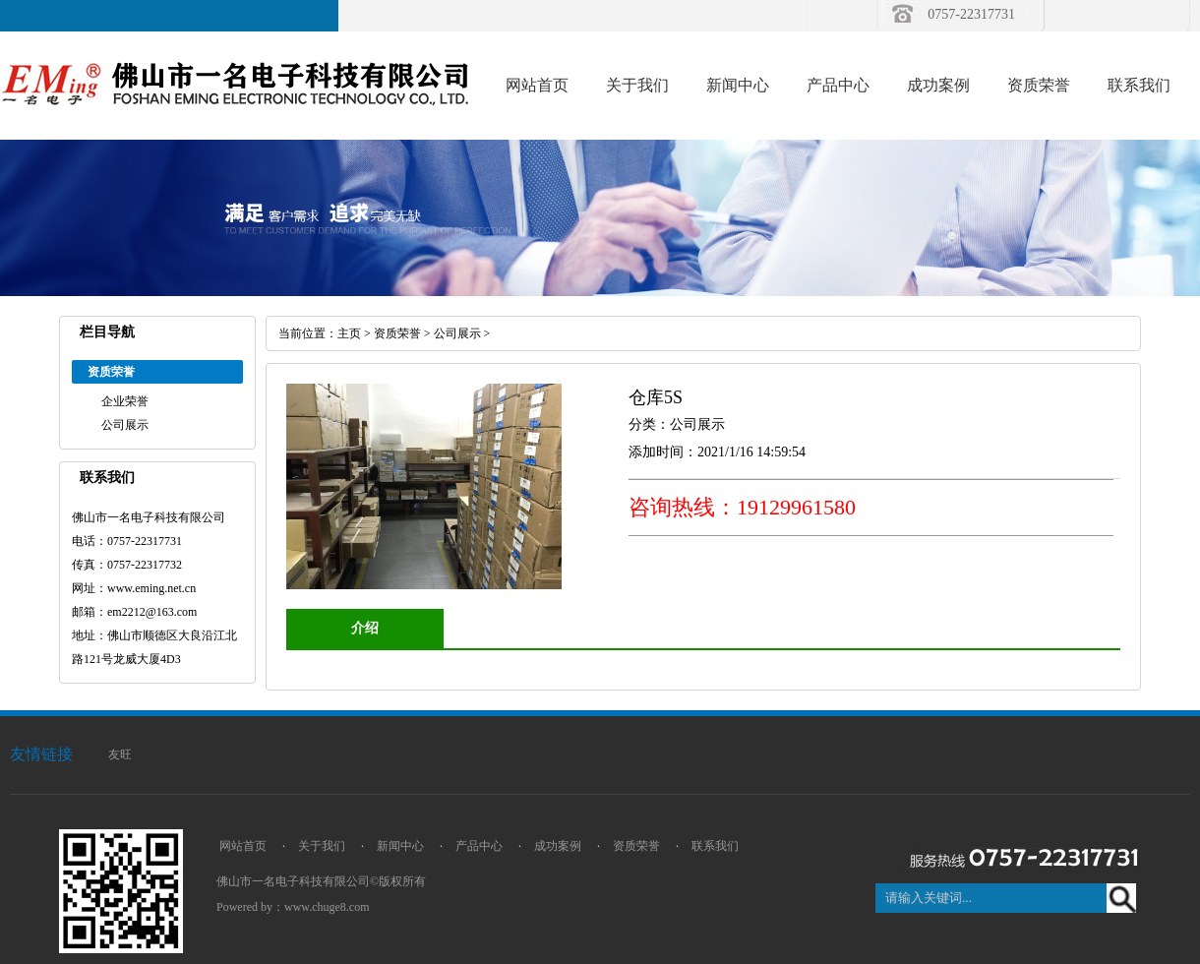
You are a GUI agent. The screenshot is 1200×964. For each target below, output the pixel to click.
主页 (349, 333)
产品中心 (838, 85)
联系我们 (1139, 85)
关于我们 (637, 85)
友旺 (120, 754)
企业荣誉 (125, 401)
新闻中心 (737, 85)
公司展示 (125, 425)
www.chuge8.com (327, 907)
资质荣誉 (1038, 85)
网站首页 (537, 85)
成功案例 (938, 85)
